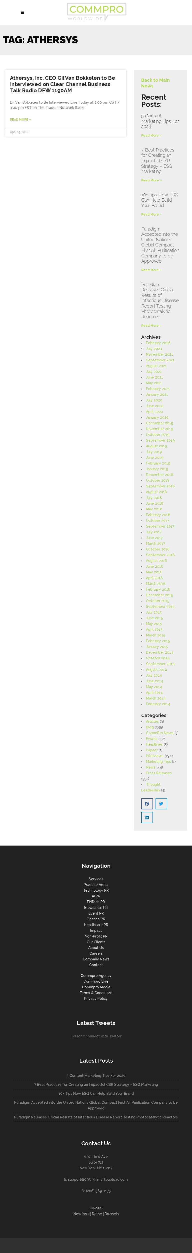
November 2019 (159, 429)
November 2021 (159, 354)
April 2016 (154, 578)
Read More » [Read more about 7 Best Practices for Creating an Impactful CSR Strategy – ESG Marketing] (151, 180)
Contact (96, 965)
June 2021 (154, 377)
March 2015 (155, 635)
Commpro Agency (96, 976)
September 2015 (160, 607)
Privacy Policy (96, 999)
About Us (96, 948)
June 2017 (154, 538)
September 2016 (160, 555)
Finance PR (96, 919)
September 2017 (160, 526)
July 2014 (154, 675)
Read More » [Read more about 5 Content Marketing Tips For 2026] (151, 135)
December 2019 (159, 423)
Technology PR (96, 890)
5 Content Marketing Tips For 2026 (160, 121)
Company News (96, 959)
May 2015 (154, 624)
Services (96, 879)
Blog (150, 727)
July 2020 (154, 400)
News (151, 767)
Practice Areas (96, 885)
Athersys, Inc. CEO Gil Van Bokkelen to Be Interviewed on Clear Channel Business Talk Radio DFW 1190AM (62, 84)
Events (152, 739)
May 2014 (154, 687)
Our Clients (96, 942)
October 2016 (158, 549)
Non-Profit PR (96, 936)
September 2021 (160, 360)
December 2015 (159, 595)
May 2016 (154, 572)
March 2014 (156, 698)
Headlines (154, 744)
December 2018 (159, 475)
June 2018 (154, 503)
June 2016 (154, 566)
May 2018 (154, 509)
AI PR (96, 896)
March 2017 (155, 544)
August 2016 (156, 561)
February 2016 (158, 589)
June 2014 (154, 681)
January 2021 (157, 394)
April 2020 (154, 412)
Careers (96, 953)
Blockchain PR (96, 908)
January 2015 (157, 647)
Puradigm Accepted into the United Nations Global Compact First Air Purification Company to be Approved (160, 245)
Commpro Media (96, 987)
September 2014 (160, 664)
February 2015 (158, 641)
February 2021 (158, 389)
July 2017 (154, 532)
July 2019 (154, 452)
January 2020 (157, 417)
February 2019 (158, 463)
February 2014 (158, 704)
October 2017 (157, 521)
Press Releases (159, 773)
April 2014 (154, 693)
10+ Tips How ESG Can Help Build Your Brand (159, 200)
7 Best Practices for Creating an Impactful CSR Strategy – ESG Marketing (157, 160)
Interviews (155, 756)
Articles (152, 721)
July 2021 (154, 372)
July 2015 (154, 612)
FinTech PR (96, 902)
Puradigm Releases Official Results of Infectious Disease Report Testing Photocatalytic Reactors (159, 300)
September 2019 (160, 440)
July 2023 (154, 349)
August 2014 (156, 670)
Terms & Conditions (96, 993)
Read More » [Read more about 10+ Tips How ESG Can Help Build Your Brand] (151, 214)
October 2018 (158, 480)
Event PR (96, 913)
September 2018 (160, 486)
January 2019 (157, 469)
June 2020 (155, 406)
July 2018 (154, 498)
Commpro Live (96, 981)
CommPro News (160, 733)
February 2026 (158, 343)
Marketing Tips (158, 762)
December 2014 (159, 652)
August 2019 (156, 446)
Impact (152, 750)
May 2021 (154, 383)
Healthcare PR (96, 925)
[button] (147, 803)
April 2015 (154, 629)
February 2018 (158, 515)
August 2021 (156, 366)
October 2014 (158, 658)
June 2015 (154, 618)
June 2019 (154, 458)
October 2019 (158, 435)
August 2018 (156, 492)
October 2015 (157, 601)
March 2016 (156, 584)
